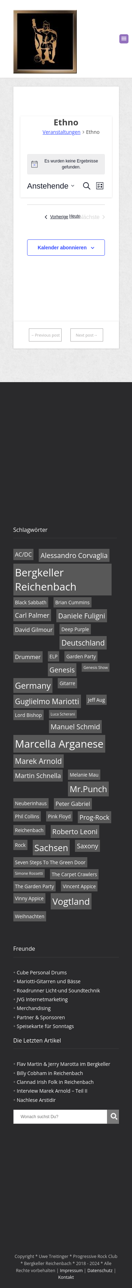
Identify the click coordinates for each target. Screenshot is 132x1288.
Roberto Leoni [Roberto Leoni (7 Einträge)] (75, 831)
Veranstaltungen (61, 132)
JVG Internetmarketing (42, 999)
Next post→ (87, 335)
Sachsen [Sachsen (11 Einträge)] (51, 848)
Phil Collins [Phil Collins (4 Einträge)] (27, 816)
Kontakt (66, 1277)
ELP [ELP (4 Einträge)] (54, 656)
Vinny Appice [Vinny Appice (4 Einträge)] (29, 898)
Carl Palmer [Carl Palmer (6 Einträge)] (32, 615)
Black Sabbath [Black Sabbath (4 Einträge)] (30, 602)
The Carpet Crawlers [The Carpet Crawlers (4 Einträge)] (74, 874)
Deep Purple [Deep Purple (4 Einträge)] (75, 629)
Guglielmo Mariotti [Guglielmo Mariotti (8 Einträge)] (47, 701)
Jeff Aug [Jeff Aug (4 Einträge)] (96, 699)
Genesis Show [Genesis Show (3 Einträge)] (95, 667)
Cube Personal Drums (42, 972)
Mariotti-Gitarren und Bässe (49, 981)
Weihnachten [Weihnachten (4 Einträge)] (30, 916)
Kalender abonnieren (62, 247)
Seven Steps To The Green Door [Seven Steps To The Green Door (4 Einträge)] (50, 862)
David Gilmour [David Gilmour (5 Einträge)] (34, 630)
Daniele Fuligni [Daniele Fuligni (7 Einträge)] (81, 616)
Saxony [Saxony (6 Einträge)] (87, 846)
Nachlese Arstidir (36, 1100)
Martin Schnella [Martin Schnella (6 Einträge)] (38, 775)
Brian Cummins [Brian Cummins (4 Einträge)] (72, 602)
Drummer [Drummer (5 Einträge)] (28, 657)
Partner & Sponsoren (41, 1017)
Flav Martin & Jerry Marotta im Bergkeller (64, 1064)
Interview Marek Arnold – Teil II (52, 1090)
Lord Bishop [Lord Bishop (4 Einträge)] (28, 715)
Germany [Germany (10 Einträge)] (33, 685)
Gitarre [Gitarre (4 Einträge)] (67, 683)
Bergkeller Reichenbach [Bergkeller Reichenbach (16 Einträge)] (46, 579)
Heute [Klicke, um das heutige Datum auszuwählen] (75, 216)
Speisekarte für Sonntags (45, 1026)
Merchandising (34, 1008)
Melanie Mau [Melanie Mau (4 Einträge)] (84, 774)
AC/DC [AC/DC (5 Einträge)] (23, 554)
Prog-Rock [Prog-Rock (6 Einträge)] (94, 817)
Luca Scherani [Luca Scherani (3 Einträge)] (63, 714)
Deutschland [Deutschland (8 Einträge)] (83, 643)
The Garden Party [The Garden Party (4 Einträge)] (34, 886)
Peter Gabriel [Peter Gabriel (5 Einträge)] (73, 804)
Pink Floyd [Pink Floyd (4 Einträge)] (59, 816)
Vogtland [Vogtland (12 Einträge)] (71, 901)
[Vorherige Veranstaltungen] (56, 217)
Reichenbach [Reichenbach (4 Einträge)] (29, 830)
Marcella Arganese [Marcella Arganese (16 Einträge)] (59, 744)
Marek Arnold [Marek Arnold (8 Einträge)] (38, 761)
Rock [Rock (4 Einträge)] (20, 845)
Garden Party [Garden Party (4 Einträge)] (81, 656)
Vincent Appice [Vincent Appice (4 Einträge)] (79, 886)
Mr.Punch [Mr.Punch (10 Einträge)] (88, 789)
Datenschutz (100, 1271)
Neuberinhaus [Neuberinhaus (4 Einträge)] (31, 803)
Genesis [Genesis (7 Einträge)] (62, 670)
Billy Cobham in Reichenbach (50, 1073)
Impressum (71, 1271)
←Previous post (45, 335)
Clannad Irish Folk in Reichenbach (55, 1082)
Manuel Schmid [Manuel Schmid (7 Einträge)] (75, 726)
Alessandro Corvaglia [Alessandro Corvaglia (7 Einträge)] (74, 555)
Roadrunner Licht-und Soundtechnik (58, 990)
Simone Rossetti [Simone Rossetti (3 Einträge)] (29, 873)
